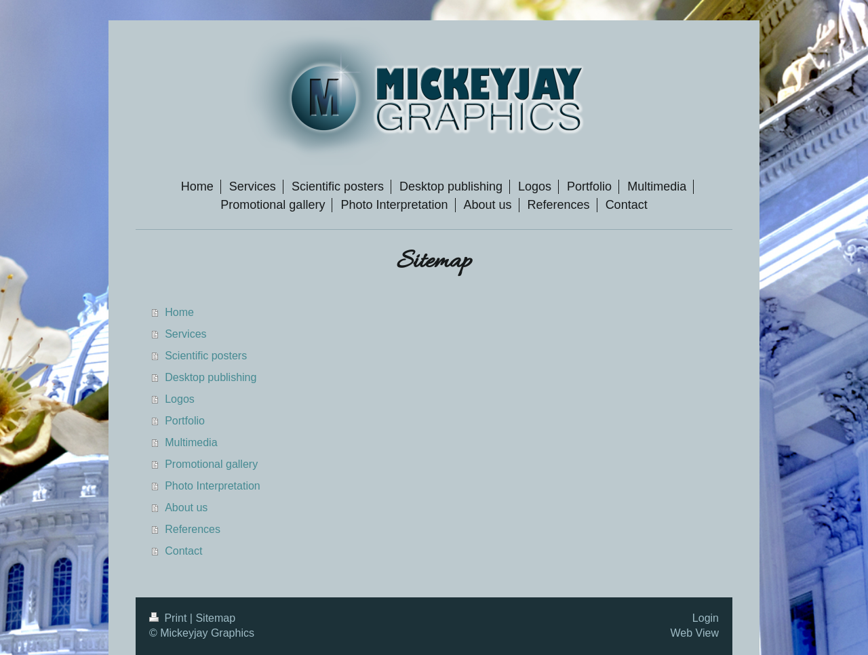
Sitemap (215, 618)
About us (186, 507)
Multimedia (191, 442)
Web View (695, 633)
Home (179, 312)
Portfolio (185, 420)
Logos (180, 399)
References (192, 529)
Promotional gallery (211, 464)
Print (169, 618)
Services (185, 334)
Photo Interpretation (212, 486)
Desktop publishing (210, 377)
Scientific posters (206, 355)
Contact (183, 551)
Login (705, 618)
